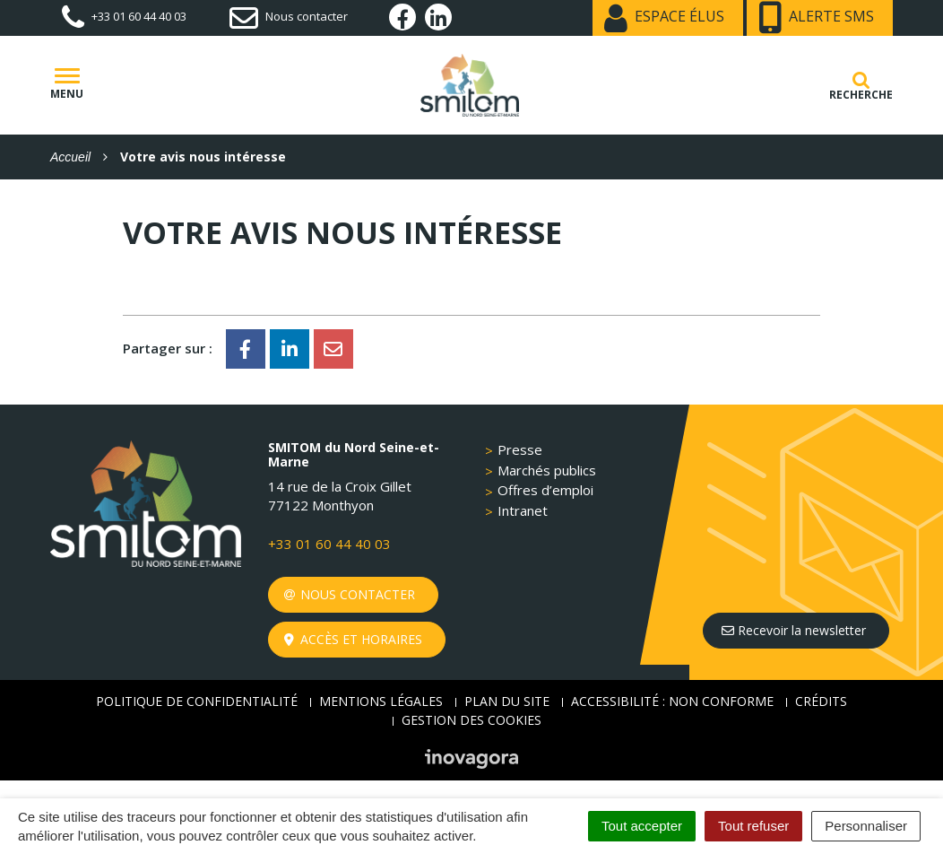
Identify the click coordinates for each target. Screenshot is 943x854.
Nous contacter (350, 594)
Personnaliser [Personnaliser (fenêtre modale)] (866, 825)
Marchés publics (546, 470)
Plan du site (506, 701)
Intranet (522, 510)
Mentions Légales (381, 701)
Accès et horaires (353, 639)
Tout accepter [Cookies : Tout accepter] (641, 825)
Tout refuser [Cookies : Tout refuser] (753, 825)
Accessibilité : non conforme (672, 701)
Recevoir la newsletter (794, 630)
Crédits (821, 701)
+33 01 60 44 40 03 (329, 544)
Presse (519, 449)
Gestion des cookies (471, 719)
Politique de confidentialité (197, 701)
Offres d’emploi (545, 490)
